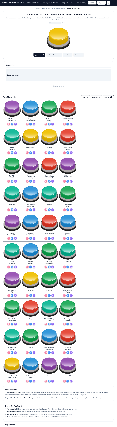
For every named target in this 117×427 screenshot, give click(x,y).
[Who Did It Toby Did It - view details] (12, 254)
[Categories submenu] (71, 2)
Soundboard (54, 358)
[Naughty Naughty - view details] (68, 200)
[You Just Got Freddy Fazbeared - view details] (68, 147)
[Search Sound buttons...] (85, 3)
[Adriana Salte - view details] (68, 281)
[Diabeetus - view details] (12, 147)
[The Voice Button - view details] (49, 147)
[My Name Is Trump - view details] (49, 120)
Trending (33, 358)
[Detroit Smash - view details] (12, 200)
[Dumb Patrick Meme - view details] (30, 147)
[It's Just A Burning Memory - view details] (105, 254)
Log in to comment (13, 75)
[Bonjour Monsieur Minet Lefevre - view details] (105, 174)
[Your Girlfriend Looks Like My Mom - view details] (12, 281)
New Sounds (46, 8)
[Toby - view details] (105, 227)
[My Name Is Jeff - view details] (12, 227)
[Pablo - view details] (49, 281)
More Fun (91, 3)
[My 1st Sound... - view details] (105, 120)
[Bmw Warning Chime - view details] (49, 254)
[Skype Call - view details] (49, 227)
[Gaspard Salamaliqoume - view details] (30, 120)
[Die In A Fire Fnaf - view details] (68, 174)
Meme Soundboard (33, 3)
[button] (58, 39)
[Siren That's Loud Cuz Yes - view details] (86, 227)
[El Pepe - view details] (49, 174)
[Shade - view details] (68, 254)
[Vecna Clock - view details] (30, 227)
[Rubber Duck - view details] (105, 147)
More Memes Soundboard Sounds (17, 358)
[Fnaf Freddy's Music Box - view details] (30, 174)
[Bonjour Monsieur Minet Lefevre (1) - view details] (86, 174)
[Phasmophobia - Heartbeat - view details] (86, 147)
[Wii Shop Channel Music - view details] (86, 200)
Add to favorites (54, 55)
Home (6, 3)
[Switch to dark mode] (108, 3)
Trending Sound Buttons (50, 3)
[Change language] (101, 3)
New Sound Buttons (18, 3)
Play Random (80, 3)
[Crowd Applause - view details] (49, 200)
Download (39, 55)
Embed (78, 55)
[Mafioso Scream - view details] (30, 200)
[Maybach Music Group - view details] (30, 281)
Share (68, 55)
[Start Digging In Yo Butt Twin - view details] (86, 254)
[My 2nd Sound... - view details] (86, 120)
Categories (64, 3)
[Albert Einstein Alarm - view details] (68, 227)
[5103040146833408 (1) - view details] (68, 120)
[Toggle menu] (113, 3)
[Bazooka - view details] (12, 174)
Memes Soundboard (58, 8)
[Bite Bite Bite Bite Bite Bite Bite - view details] (12, 120)
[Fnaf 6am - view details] (105, 200)
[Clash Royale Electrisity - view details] (30, 254)
